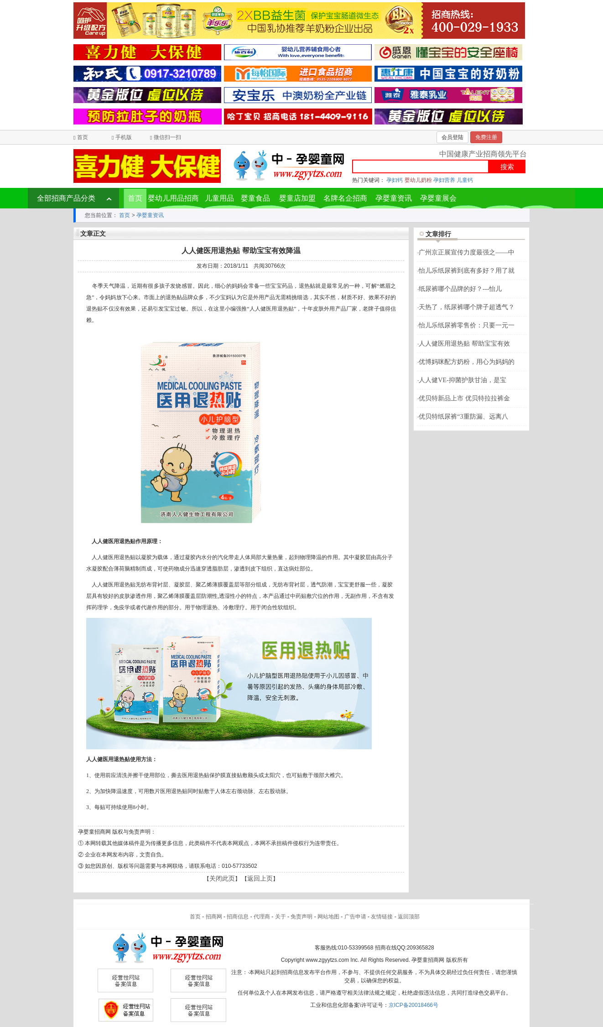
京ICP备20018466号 (413, 1005)
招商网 (214, 916)
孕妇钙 (394, 180)
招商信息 (238, 916)
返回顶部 (409, 916)
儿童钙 (465, 180)
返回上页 (260, 878)
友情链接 (382, 916)
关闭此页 (222, 878)
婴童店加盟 (297, 198)
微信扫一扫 (167, 137)
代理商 (262, 916)
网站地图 (328, 916)
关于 (280, 916)
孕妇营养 (444, 180)
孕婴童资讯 (393, 198)
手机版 (123, 137)
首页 (82, 137)
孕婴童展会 (438, 198)
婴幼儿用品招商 (173, 198)
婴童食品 (255, 198)
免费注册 (486, 137)
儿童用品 (219, 198)
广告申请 (355, 916)
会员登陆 (452, 137)
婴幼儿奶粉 (418, 180)
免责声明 (301, 916)
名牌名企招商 (345, 198)
